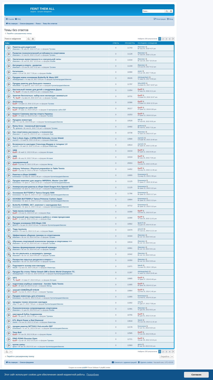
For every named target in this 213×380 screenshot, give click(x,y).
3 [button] (166, 38)
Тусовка (52, 49)
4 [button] (169, 38)
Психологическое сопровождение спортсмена (35, 308)
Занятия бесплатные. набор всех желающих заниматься (40, 95)
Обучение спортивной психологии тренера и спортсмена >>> (42, 241)
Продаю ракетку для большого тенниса (32, 83)
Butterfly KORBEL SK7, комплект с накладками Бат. (37, 205)
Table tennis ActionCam (24, 211)
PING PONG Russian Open (25, 338)
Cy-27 (18, 92)
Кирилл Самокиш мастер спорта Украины (33, 114)
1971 (15, 278)
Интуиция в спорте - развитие (27, 65)
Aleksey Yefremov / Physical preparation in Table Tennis (38, 168)
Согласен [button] (196, 374)
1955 (15, 156)
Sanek (15, 322)
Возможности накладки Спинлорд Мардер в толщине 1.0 (40, 144)
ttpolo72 (15, 225)
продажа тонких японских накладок (30, 302)
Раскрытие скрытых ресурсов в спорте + (33, 259)
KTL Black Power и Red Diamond (28, 320)
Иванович (16, 49)
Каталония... (18, 71)
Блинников (17, 176)
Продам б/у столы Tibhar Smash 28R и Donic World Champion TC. (44, 272)
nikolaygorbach (18, 79)
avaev (15, 73)
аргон (15, 346)
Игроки (48, 334)
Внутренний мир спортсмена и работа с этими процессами (41, 217)
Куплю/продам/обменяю (62, 79)
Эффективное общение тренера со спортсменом (36, 235)
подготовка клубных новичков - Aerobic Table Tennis (38, 284)
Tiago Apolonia (20, 229)
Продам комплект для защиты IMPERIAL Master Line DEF (40, 180)
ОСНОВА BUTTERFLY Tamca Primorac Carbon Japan (37, 199)
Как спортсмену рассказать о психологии (33, 132)
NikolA (15, 267)
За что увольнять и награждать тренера (32, 253)
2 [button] (163, 38)
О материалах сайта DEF (56, 110)
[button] (173, 39)
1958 (15, 150)
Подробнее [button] (93, 374)
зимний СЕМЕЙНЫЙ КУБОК (26, 290)
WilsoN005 (16, 85)
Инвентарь (54, 140)
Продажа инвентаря (22, 120)
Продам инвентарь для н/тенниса (29, 296)
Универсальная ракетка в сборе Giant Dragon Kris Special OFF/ (43, 187)
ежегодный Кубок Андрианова (27, 314)
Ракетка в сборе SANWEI (24, 174)
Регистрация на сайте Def (25, 108)
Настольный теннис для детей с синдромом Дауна (37, 89)
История (50, 152)
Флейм (52, 61)
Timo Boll (17, 332)
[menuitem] (18, 19)
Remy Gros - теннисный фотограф (29, 126)
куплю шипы (19, 344)
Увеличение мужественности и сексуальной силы (37, 59)
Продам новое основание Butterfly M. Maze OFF (35, 77)
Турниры (50, 292)
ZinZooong (18, 102)
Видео (51, 231)
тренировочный (20, 162)
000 (14, 122)
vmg (14, 304)
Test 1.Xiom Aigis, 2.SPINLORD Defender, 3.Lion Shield (38, 138)
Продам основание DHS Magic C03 (29, 223)
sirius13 (15, 231)
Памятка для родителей (24, 47)
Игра (51, 92)
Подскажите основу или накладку (29, 265)
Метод (50, 164)
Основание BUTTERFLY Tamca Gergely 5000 (33, 193)
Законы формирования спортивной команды (35, 247)
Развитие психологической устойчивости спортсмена (39, 53)
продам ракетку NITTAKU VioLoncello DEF (33, 326)
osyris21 (16, 140)
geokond (19, 128)
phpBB (84, 367)
